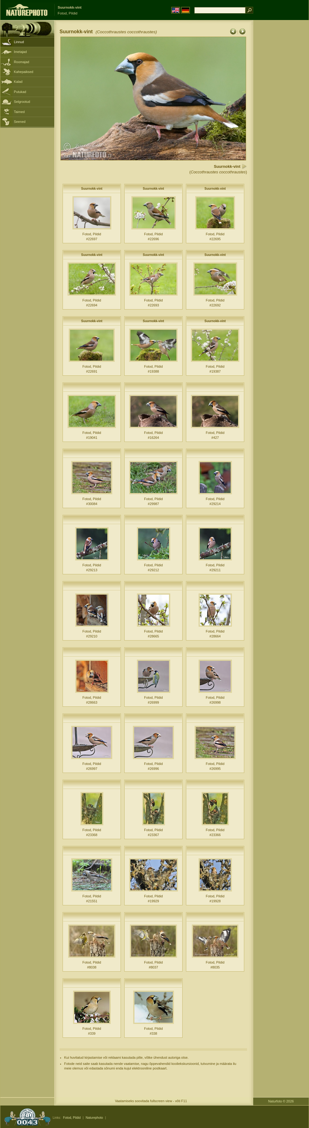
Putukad (20, 92)
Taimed (19, 112)
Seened (20, 121)
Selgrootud (22, 101)
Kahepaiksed (23, 72)
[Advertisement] (281, 118)
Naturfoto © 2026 (281, 1101)
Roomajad (21, 62)
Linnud (19, 42)
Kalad (18, 81)
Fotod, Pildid (71, 1117)
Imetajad (20, 52)
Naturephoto (94, 1117)
